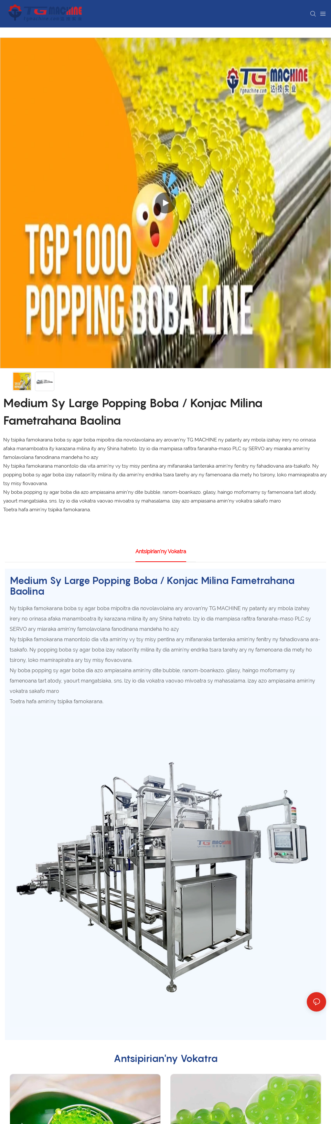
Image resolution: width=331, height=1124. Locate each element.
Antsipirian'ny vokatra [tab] (160, 551)
